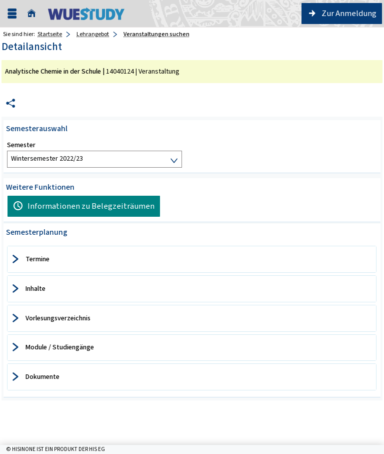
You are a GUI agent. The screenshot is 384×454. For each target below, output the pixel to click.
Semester (21, 145)
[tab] (192, 259)
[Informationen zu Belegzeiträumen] (84, 206)
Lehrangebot (92, 34)
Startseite (50, 34)
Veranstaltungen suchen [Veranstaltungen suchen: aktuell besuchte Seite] (157, 34)
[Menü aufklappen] (12, 14)
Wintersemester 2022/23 (47, 158)
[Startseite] (34, 14)
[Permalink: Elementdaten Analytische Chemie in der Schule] (10, 103)
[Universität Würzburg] (86, 14)
